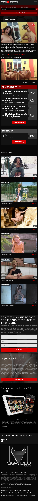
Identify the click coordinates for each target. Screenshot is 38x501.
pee (21, 54)
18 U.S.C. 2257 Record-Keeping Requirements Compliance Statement (16, 484)
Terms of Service (14, 472)
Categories (7, 7)
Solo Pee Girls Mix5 (25, 7)
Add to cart (18, 142)
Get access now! (19, 123)
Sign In (7, 472)
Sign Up (2, 472)
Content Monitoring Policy (15, 490)
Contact (7, 436)
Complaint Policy (4, 490)
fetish (23, 54)
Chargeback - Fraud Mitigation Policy (9, 493)
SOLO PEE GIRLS (15, 7)
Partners (29, 436)
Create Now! (19, 350)
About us (15, 436)
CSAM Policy (26, 490)
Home (2, 7)
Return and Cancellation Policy (7, 495)
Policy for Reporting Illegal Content (26, 493)
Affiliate (4, 439)
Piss (19, 54)
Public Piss (11, 54)
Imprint (22, 436)
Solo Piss (6, 54)
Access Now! (19, 379)
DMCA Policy (32, 495)
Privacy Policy (23, 472)
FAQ (2, 436)
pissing (16, 54)
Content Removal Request (21, 495)
